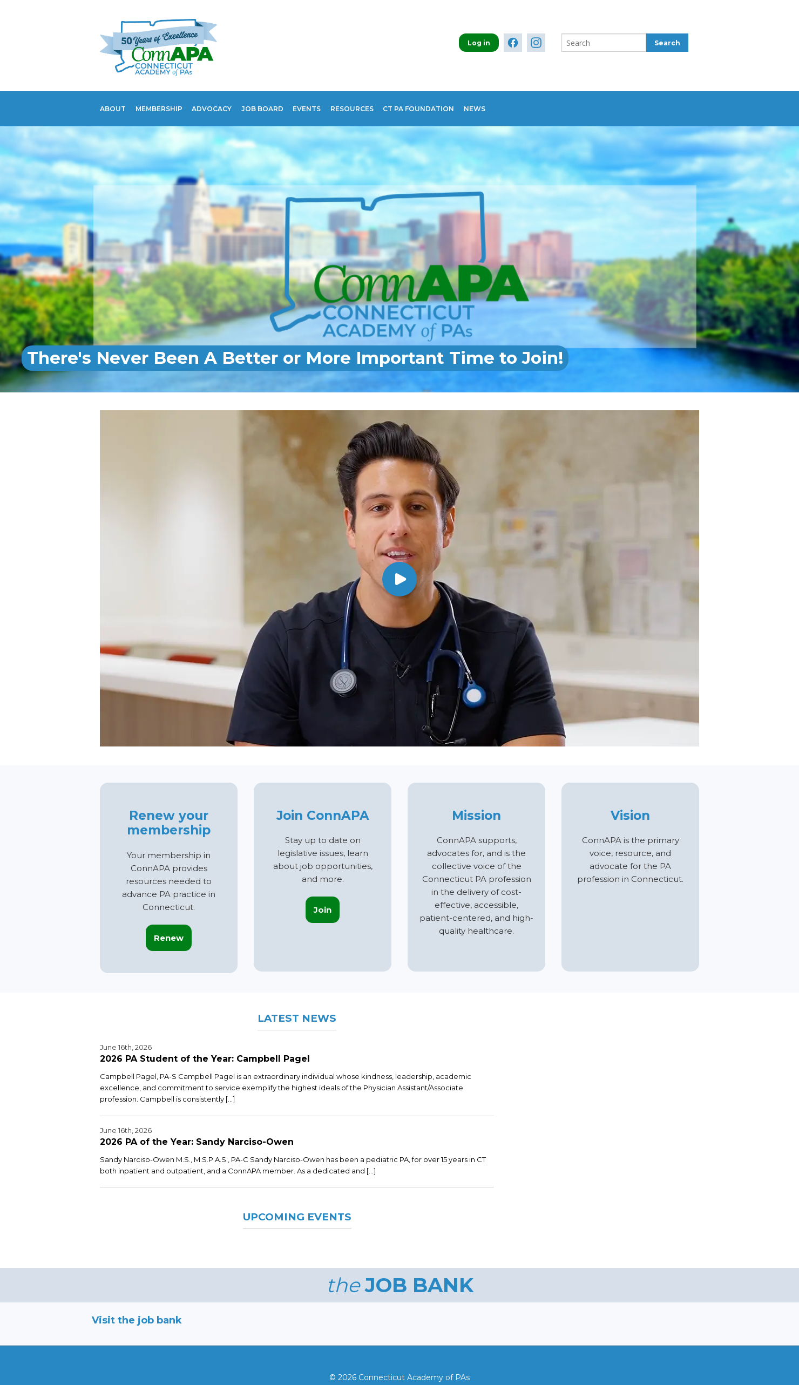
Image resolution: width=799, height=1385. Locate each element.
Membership (165, 103)
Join (322, 899)
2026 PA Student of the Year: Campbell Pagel (205, 1048)
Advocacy (225, 103)
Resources (385, 103)
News (521, 103)
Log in (479, 43)
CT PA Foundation (459, 103)
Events (334, 103)
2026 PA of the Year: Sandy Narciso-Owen (197, 1131)
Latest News (297, 1006)
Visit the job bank (137, 1309)
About (113, 103)
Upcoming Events (297, 1205)
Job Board (282, 103)
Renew (169, 927)
